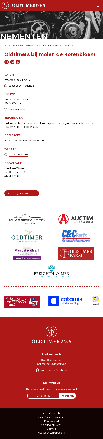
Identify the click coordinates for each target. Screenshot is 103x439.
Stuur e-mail (11, 175)
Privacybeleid (51, 421)
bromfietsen (36, 140)
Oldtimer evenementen (27, 45)
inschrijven (67, 395)
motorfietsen (20, 140)
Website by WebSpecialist (51, 432)
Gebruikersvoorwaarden (51, 417)
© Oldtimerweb (51, 413)
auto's (8, 140)
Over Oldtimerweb (51, 360)
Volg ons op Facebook (54, 370)
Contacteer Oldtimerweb (51, 363)
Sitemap (51, 429)
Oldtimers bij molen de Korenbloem (57, 45)
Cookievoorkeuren (51, 425)
